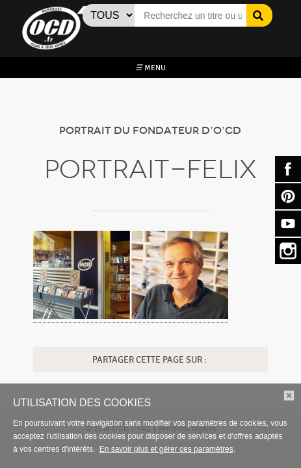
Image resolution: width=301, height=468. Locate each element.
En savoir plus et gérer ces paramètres (166, 449)
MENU (150, 67)
